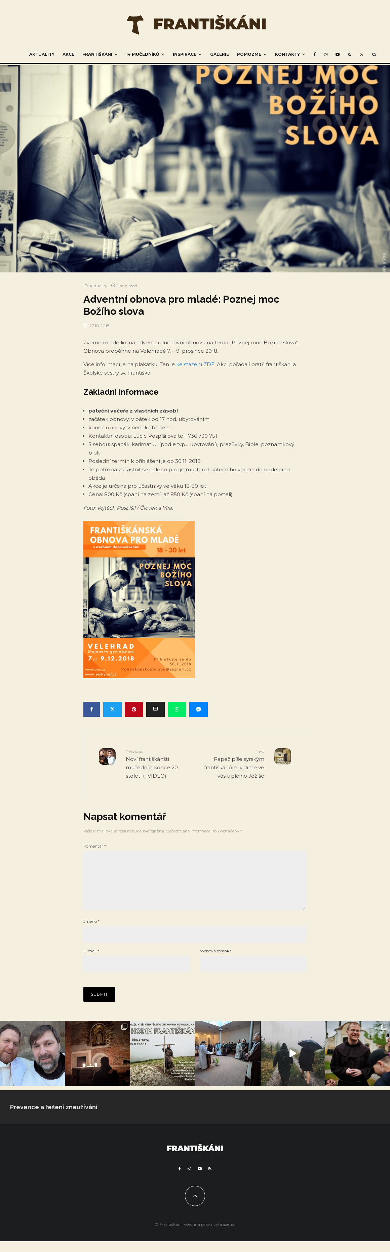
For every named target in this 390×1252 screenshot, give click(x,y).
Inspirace (184, 54)
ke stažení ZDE (195, 364)
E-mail (91, 961)
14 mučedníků (142, 54)
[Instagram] (326, 54)
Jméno (91, 932)
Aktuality (41, 54)
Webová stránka (216, 961)
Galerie (219, 54)
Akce (68, 54)
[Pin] (134, 709)
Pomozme (249, 54)
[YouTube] (338, 54)
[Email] (155, 709)
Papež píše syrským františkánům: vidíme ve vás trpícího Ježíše (232, 763)
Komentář (94, 846)
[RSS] (349, 54)
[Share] (91, 709)
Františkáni (97, 54)
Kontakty (287, 54)
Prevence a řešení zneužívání (54, 1117)
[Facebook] (315, 54)
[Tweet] (112, 709)
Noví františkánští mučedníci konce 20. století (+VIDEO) (158, 763)
